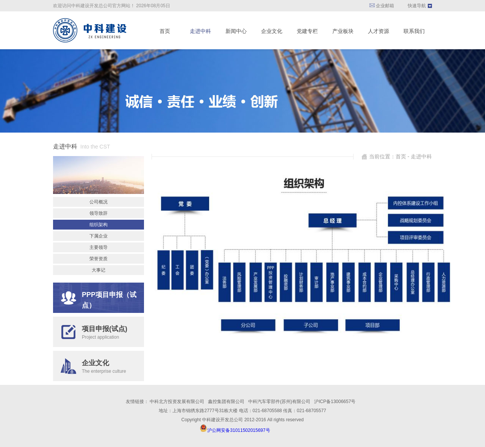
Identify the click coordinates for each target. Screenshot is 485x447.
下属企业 (98, 236)
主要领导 (98, 247)
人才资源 (378, 31)
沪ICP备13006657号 (334, 401)
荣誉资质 (98, 258)
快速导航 (417, 5)
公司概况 (98, 202)
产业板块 (343, 31)
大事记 (98, 270)
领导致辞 (98, 213)
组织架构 (98, 224)
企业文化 (271, 31)
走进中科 (200, 31)
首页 (165, 31)
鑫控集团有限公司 (226, 401)
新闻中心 (236, 31)
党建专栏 (307, 31)
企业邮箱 (381, 5)
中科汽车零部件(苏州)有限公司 (279, 401)
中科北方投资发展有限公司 (177, 401)
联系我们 (414, 31)
